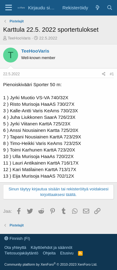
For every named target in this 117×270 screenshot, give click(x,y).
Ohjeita (49, 253)
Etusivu (67, 253)
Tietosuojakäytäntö (21, 253)
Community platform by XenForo (50, 264)
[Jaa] (104, 74)
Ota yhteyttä (15, 247)
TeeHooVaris (19, 38)
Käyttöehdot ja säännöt (51, 247)
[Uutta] (97, 7)
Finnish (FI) (17, 238)
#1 (112, 74)
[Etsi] (110, 7)
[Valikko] (8, 8)
